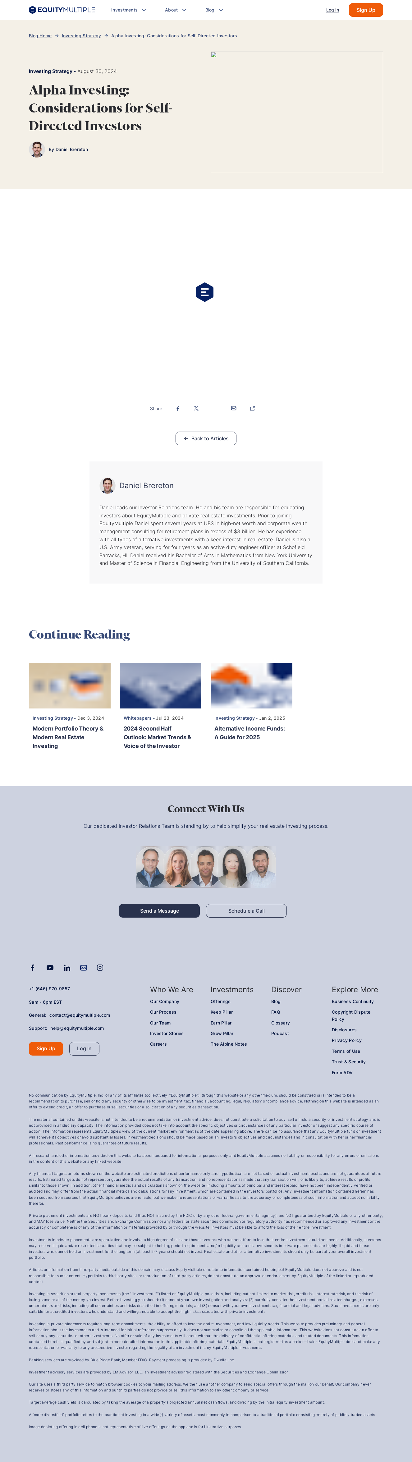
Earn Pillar (221, 1022)
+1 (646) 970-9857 (49, 988)
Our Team (160, 1022)
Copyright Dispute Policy (351, 1015)
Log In (332, 9)
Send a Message (159, 911)
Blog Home (40, 35)
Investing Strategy (81, 35)
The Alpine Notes (229, 1044)
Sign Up (366, 10)
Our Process (163, 1012)
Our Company (164, 1001)
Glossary (280, 1022)
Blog (276, 1001)
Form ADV (342, 1072)
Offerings (221, 1001)
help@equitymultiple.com (77, 1028)
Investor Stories (167, 1033)
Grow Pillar (222, 1033)
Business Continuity (353, 1001)
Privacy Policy (347, 1040)
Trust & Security (349, 1061)
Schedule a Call (246, 911)
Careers (158, 1044)
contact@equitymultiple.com (79, 1015)
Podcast (280, 1033)
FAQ (275, 1012)
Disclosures (344, 1029)
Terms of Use (346, 1051)
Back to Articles (206, 438)
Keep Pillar (222, 1012)
